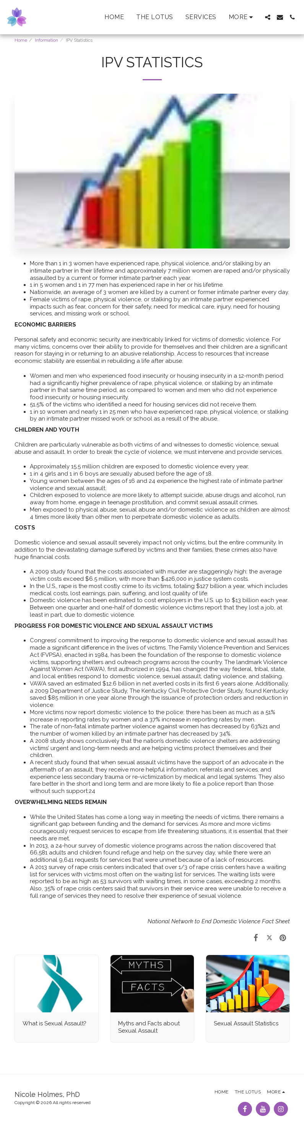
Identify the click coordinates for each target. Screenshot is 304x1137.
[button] (267, 17)
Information (46, 40)
